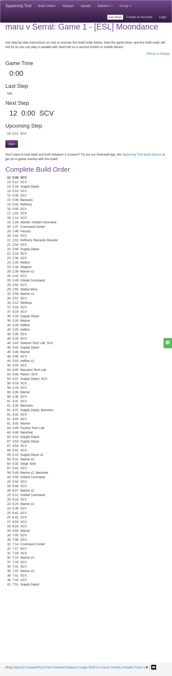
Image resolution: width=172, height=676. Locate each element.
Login (163, 17)
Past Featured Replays (61, 667)
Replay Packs (133, 667)
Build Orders (47, 6)
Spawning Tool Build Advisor (142, 154)
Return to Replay (158, 53)
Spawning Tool (18, 6)
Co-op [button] (125, 6)
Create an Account (139, 17)
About (18, 667)
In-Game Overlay (109, 667)
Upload (85, 6)
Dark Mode (115, 17)
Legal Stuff (87, 667)
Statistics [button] (105, 6)
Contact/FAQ (34, 667)
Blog (8, 667)
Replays (68, 6)
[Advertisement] (86, 629)
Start (11, 144)
